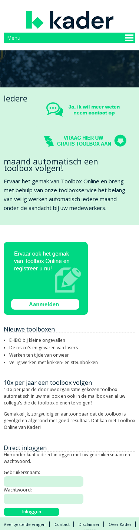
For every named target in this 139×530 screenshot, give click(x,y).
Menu (13, 37)
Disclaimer (89, 524)
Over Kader (120, 524)
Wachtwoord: (18, 490)
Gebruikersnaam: (22, 472)
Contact (62, 524)
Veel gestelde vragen (25, 524)
